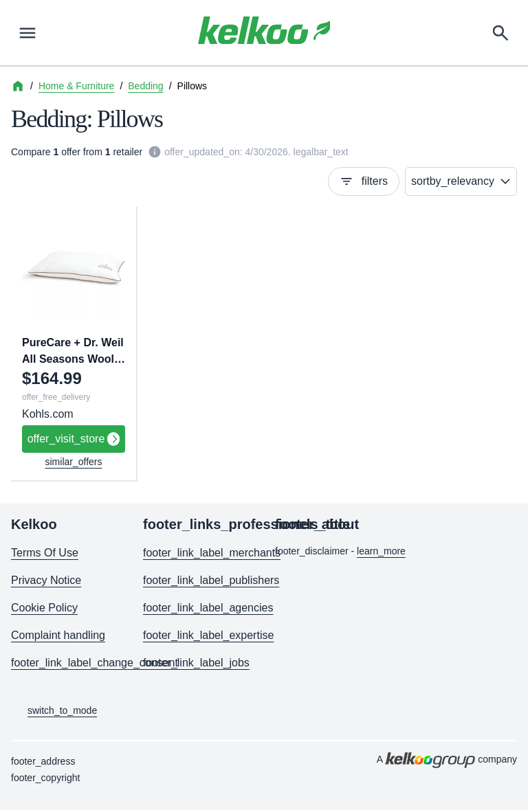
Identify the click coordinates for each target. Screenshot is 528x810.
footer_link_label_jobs (196, 662)
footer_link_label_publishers (198, 580)
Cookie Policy (44, 608)
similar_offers (73, 461)
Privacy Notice (46, 580)
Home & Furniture (76, 85)
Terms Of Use (44, 553)
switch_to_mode (54, 711)
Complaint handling (58, 635)
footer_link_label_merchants (198, 553)
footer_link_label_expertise (198, 635)
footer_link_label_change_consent (66, 662)
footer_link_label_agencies (198, 608)
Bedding (145, 85)
